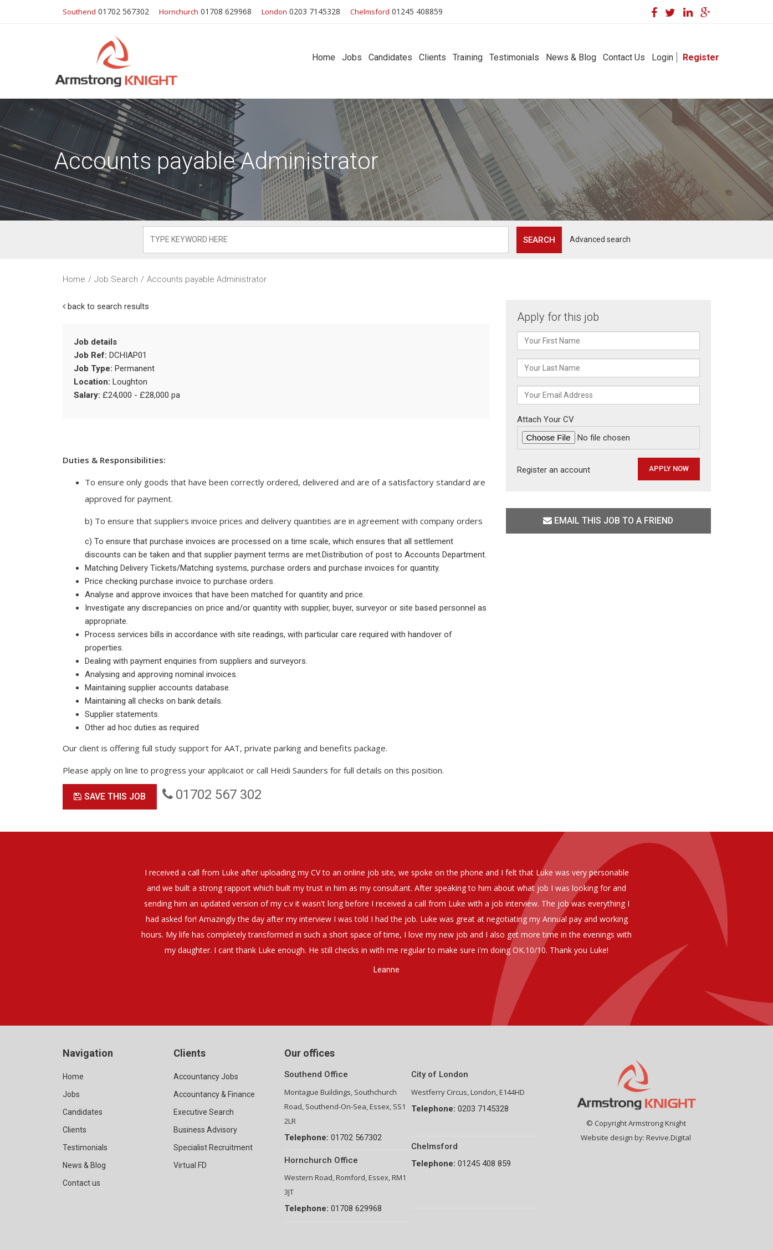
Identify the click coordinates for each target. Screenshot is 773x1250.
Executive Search (203, 1112)
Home (323, 57)
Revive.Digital (668, 1138)
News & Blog (571, 57)
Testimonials (514, 57)
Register (701, 57)
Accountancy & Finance (214, 1094)
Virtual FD (190, 1165)
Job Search (116, 279)
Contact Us (624, 57)
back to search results (106, 306)
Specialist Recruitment (213, 1147)
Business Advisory (205, 1129)
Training (468, 57)
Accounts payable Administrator (207, 279)
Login (662, 57)
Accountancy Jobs (205, 1076)
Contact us (81, 1183)
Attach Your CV (608, 431)
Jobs (352, 57)
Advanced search (600, 239)
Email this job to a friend (608, 520)
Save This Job (110, 796)
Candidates (390, 57)
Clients (432, 57)
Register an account (553, 470)
